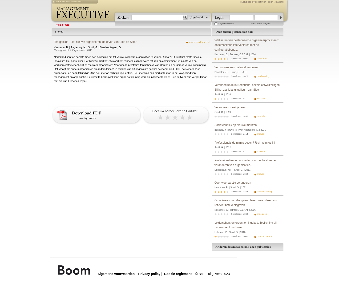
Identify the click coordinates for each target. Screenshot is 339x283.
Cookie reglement (178, 274)
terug (60, 31)
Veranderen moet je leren (230, 107)
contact (261, 2)
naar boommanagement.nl (70, 1)
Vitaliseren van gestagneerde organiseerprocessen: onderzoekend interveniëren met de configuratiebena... (246, 45)
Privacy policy (149, 274)
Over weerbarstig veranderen (232, 182)
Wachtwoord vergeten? (261, 23)
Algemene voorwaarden (116, 274)
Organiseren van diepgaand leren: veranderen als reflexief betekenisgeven (245, 203)
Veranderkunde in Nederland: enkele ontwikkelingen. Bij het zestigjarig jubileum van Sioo (247, 87)
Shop (270, 2)
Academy (279, 2)
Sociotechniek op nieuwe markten (235, 125)
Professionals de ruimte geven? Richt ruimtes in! (244, 142)
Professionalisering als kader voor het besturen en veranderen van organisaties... (245, 163)
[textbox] (157, 17)
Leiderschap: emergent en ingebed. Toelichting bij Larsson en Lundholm (245, 225)
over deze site (248, 2)
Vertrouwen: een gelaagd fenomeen (236, 67)
